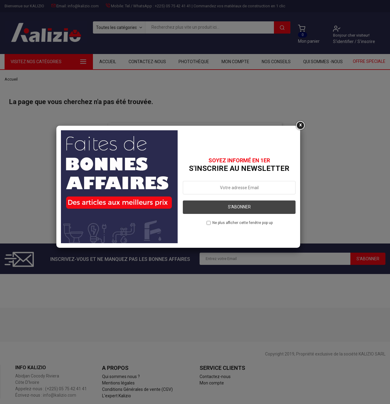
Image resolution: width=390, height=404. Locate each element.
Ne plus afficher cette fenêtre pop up (242, 223)
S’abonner (239, 206)
